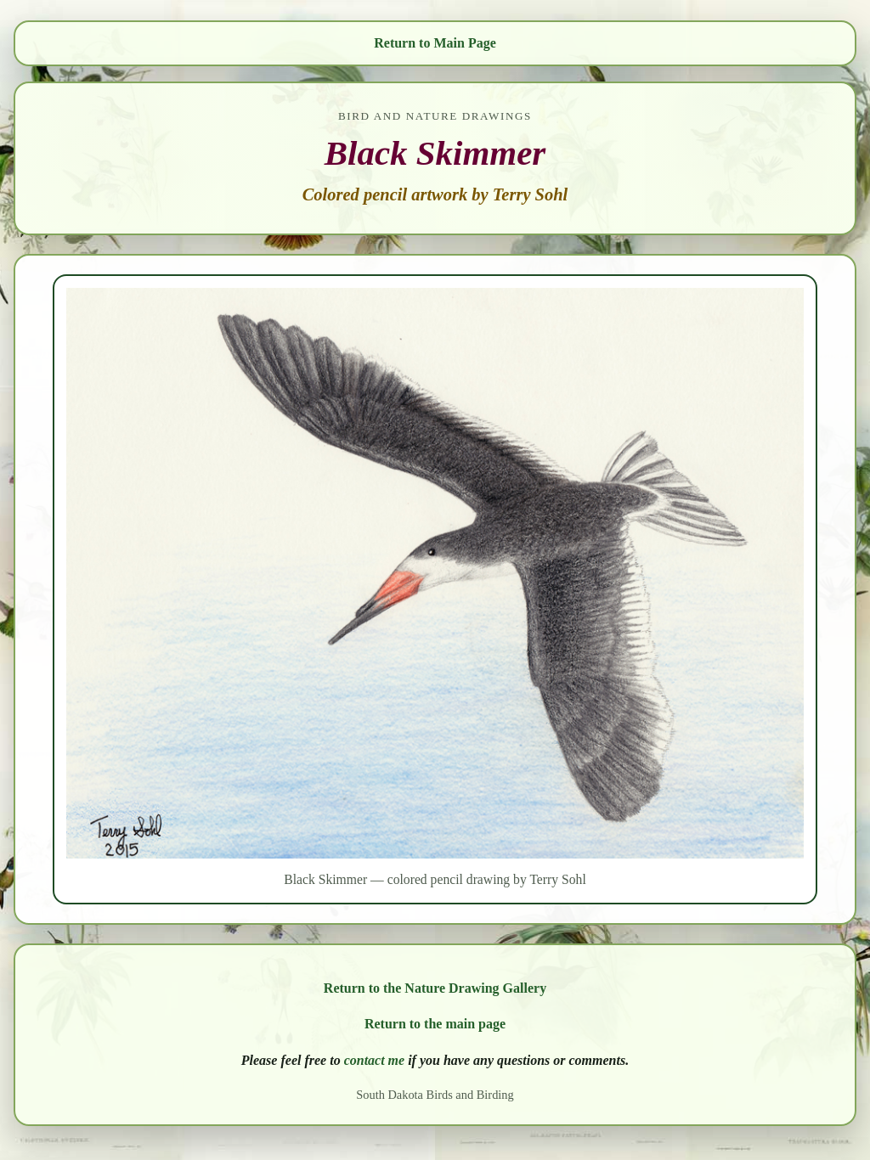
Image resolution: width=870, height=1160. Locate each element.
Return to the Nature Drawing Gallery (435, 988)
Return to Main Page (435, 43)
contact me (374, 1060)
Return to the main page (435, 1023)
